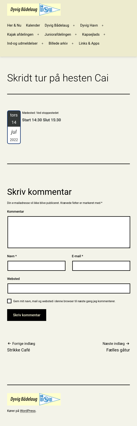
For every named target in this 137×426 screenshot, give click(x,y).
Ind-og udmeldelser (22, 43)
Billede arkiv (58, 43)
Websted (13, 279)
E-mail (77, 256)
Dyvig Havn (89, 25)
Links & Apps (89, 43)
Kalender (33, 25)
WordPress (27, 411)
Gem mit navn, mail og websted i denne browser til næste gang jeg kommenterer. (64, 301)
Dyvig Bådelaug (57, 25)
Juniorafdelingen (58, 34)
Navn (12, 256)
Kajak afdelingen (20, 34)
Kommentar (15, 211)
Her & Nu (14, 25)
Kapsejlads (91, 34)
